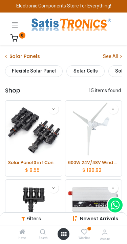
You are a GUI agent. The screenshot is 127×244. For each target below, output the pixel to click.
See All (112, 56)
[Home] (22, 232)
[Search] (43, 232)
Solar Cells (85, 71)
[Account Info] (105, 232)
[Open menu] (63, 234)
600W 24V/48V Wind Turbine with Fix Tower (93, 162)
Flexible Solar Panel (34, 71)
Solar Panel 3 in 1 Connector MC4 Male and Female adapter (33, 162)
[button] (99, 218)
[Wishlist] (84, 232)
